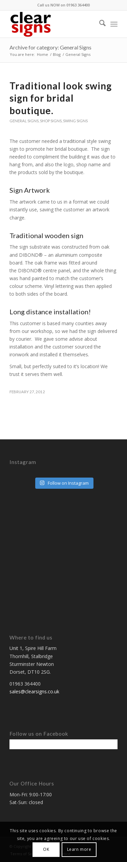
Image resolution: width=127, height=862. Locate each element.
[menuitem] (99, 24)
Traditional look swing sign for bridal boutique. (60, 98)
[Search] (99, 24)
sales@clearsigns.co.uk (34, 691)
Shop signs (51, 121)
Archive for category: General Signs (50, 47)
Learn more (79, 849)
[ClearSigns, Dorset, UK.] (52, 24)
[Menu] (114, 24)
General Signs (24, 121)
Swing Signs (75, 121)
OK (46, 849)
